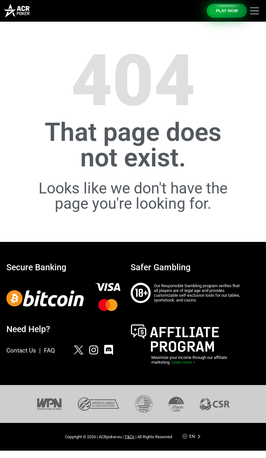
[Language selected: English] (191, 436)
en (192, 436)
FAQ (49, 350)
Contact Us (21, 350)
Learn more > (183, 362)
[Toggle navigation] (254, 10)
